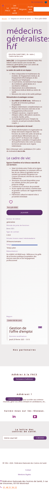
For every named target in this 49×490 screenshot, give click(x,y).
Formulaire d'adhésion (24, 379)
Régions (23, 9)
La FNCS (7, 9)
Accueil (3, 5)
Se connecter (37, 2)
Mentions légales (24, 474)
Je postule (24, 212)
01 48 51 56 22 (10, 487)
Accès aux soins (30, 9)
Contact (28, 470)
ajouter (11, 202)
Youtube (35, 416)
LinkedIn (14, 416)
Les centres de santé (14, 9)
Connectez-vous (14, 399)
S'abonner (40, 438)
